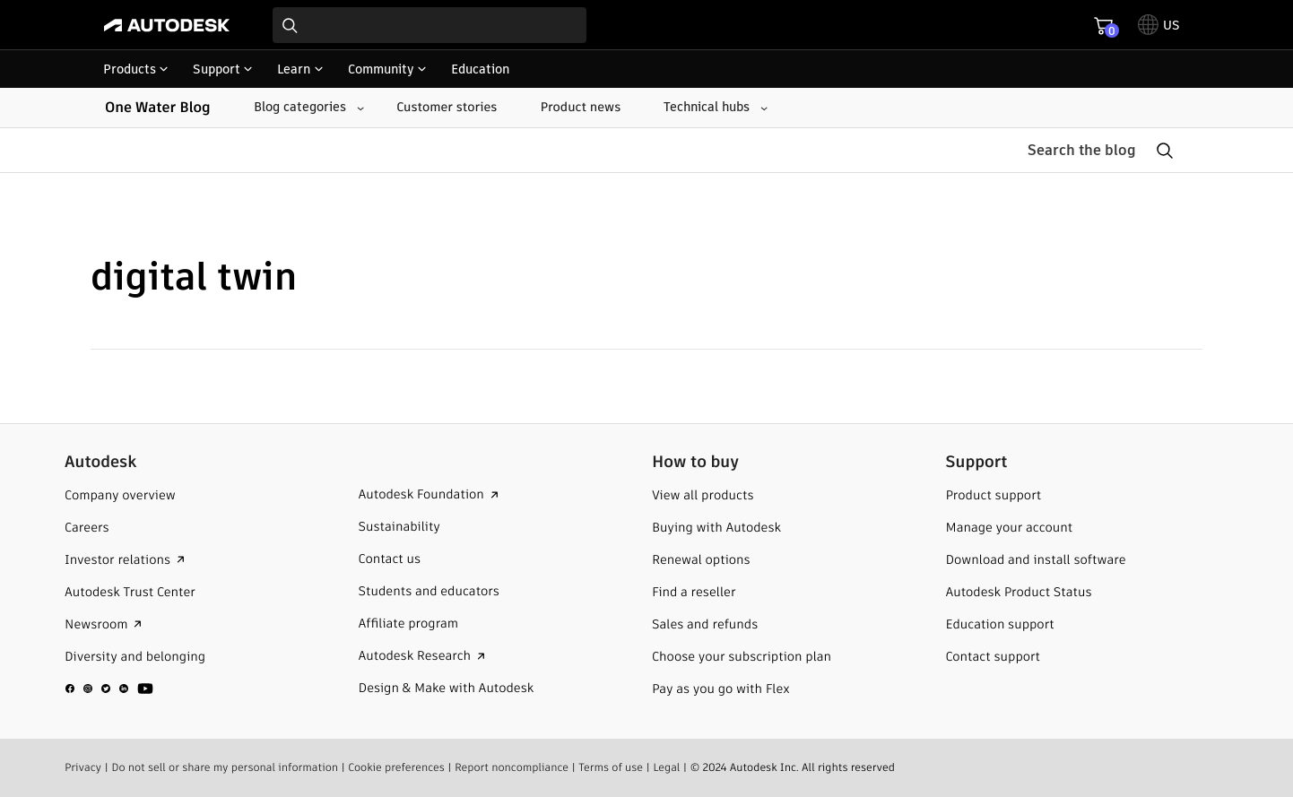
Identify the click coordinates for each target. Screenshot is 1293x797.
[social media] (109, 687)
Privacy (83, 767)
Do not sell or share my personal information (224, 767)
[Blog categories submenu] (307, 107)
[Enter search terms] (429, 25)
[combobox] (429, 25)
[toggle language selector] (1159, 25)
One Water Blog (158, 107)
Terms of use (610, 767)
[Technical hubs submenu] (713, 107)
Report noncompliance (511, 767)
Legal (666, 767)
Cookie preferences (396, 767)
